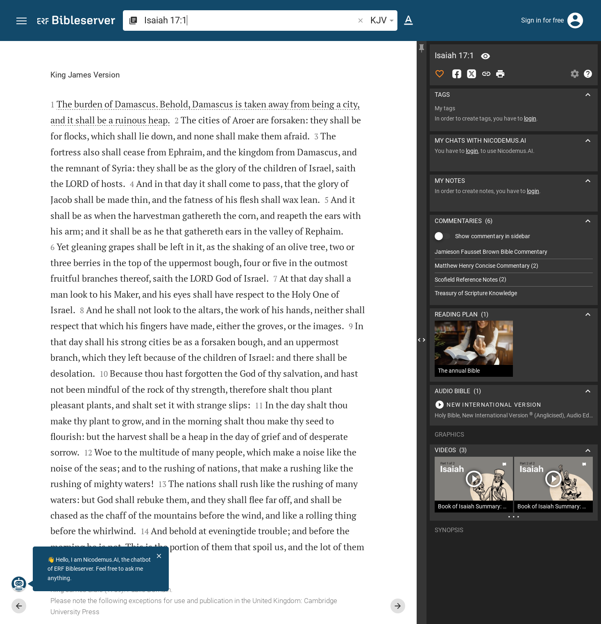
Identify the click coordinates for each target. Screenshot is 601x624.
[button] (21, 21)
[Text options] (408, 20)
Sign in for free (542, 20)
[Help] (587, 73)
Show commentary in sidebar (492, 236)
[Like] (439, 73)
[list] (514, 272)
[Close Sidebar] (421, 340)
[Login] (575, 20)
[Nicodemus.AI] (18, 583)
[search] (250, 20)
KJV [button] (383, 20)
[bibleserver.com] (76, 21)
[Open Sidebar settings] (574, 73)
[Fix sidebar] (421, 48)
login (530, 118)
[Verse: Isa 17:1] (485, 56)
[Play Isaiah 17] (514, 404)
